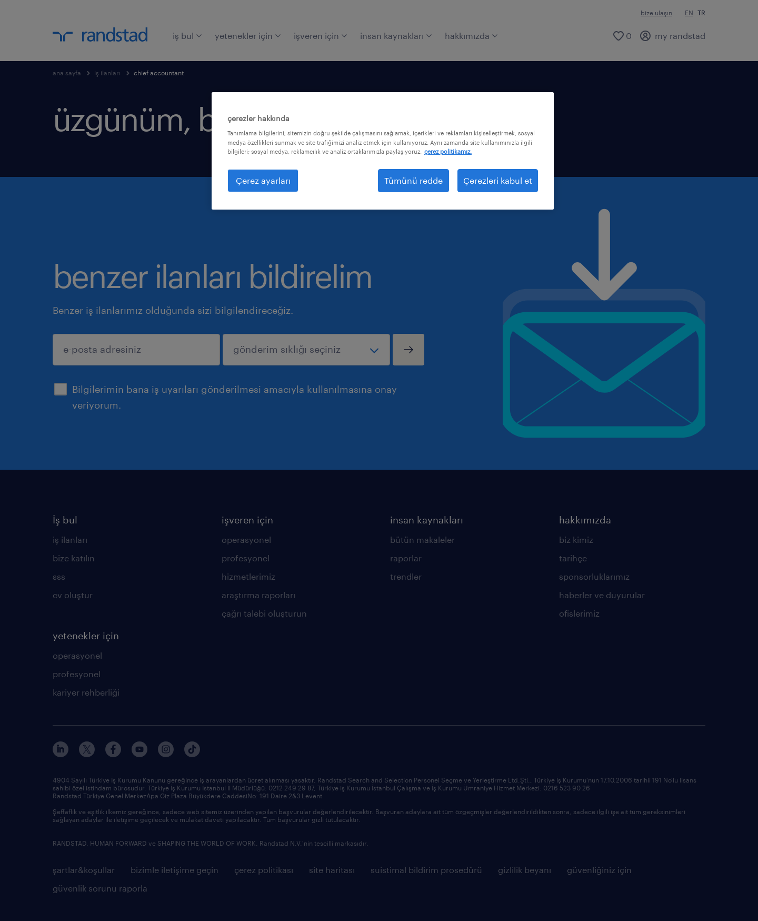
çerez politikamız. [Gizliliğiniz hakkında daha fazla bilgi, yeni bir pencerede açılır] (448, 151)
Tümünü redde (413, 180)
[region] (383, 151)
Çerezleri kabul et (497, 180)
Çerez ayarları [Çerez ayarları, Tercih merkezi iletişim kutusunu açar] (263, 180)
